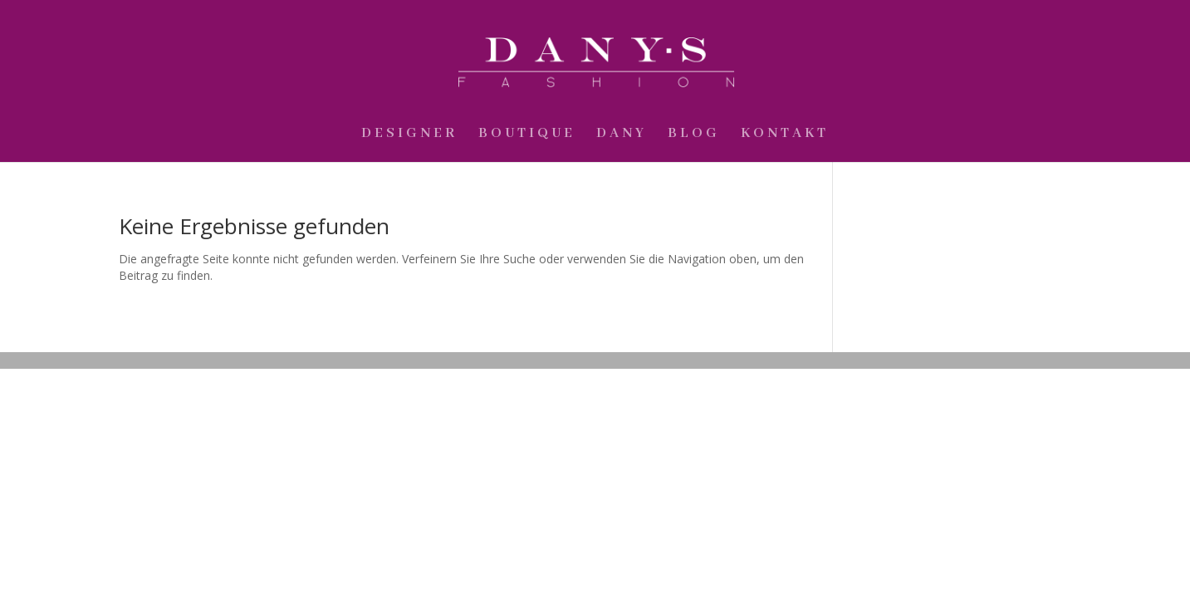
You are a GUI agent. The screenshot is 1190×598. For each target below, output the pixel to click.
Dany (621, 135)
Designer (409, 135)
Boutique (526, 135)
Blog (694, 135)
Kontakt (785, 135)
